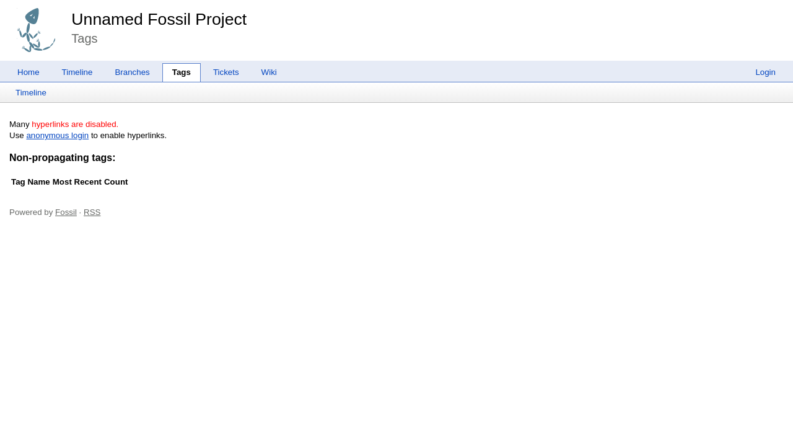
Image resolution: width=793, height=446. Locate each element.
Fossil (66, 212)
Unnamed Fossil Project (159, 19)
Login (765, 72)
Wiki (269, 72)
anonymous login (57, 135)
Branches (132, 72)
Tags (181, 72)
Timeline (77, 72)
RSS (92, 212)
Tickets (226, 72)
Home (28, 72)
